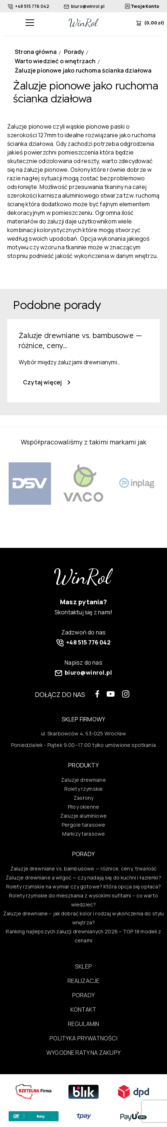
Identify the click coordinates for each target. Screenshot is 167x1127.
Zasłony (83, 797)
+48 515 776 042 (28, 6)
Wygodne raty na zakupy (83, 1053)
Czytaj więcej (46, 382)
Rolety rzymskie (83, 788)
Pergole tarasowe (83, 824)
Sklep (83, 966)
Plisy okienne (83, 806)
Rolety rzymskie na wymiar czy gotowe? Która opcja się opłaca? (83, 886)
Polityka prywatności (83, 1038)
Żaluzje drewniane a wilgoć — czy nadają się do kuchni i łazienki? (83, 877)
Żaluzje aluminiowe (83, 815)
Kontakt (83, 1009)
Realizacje (84, 981)
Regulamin (83, 1024)
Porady (83, 995)
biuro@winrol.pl (84, 6)
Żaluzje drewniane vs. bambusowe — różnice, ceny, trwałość (83, 868)
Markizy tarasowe (83, 833)
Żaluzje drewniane (83, 779)
